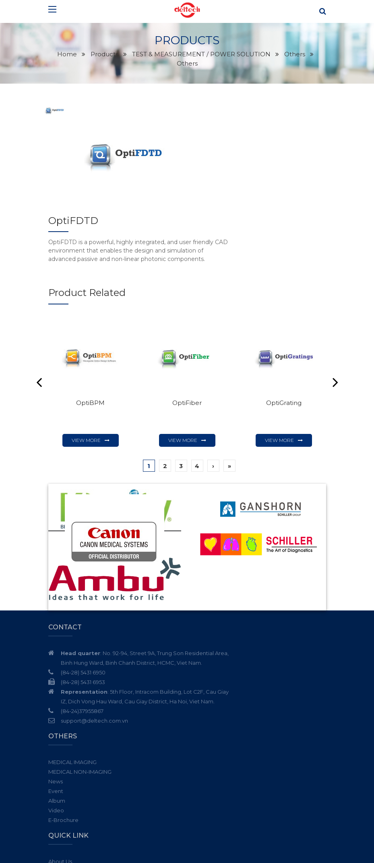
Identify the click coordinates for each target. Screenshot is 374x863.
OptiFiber (187, 351)
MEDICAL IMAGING (217, 602)
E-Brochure (208, 660)
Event (200, 631)
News (200, 621)
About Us (205, 701)
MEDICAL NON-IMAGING (224, 611)
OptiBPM (90, 351)
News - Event (210, 720)
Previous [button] (39, 331)
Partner (203, 730)
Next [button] (335, 331)
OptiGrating (283, 351)
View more (86, 389)
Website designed (258, 850)
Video (201, 650)
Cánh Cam (304, 850)
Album (201, 640)
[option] (127, 166)
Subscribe (318, 807)
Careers (203, 740)
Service (203, 711)
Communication (214, 749)
